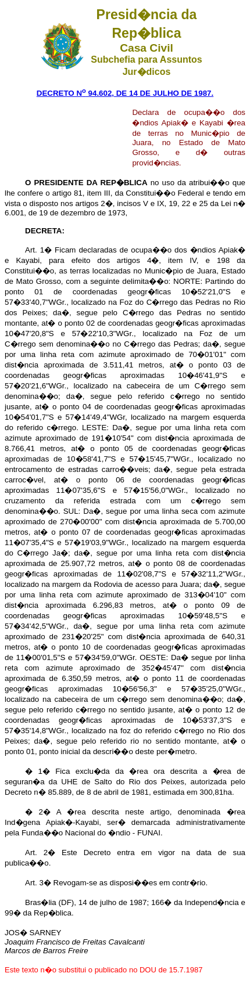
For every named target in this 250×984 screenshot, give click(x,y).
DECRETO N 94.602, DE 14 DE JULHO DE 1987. (125, 93)
